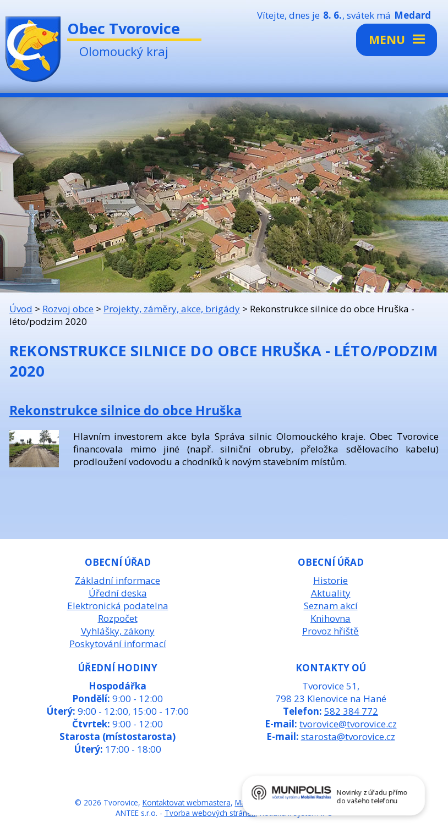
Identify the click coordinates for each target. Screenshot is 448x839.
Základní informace (117, 580)
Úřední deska (118, 593)
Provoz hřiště (330, 631)
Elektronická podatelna (117, 605)
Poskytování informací (117, 643)
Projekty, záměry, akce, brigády (171, 308)
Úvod (20, 308)
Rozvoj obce (68, 308)
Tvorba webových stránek (210, 813)
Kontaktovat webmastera (187, 802)
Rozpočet (118, 618)
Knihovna (330, 618)
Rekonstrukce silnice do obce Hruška (125, 410)
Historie (330, 580)
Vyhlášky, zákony (118, 631)
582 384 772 (351, 711)
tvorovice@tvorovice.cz (348, 723)
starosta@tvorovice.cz (348, 736)
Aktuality (331, 593)
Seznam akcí (331, 605)
